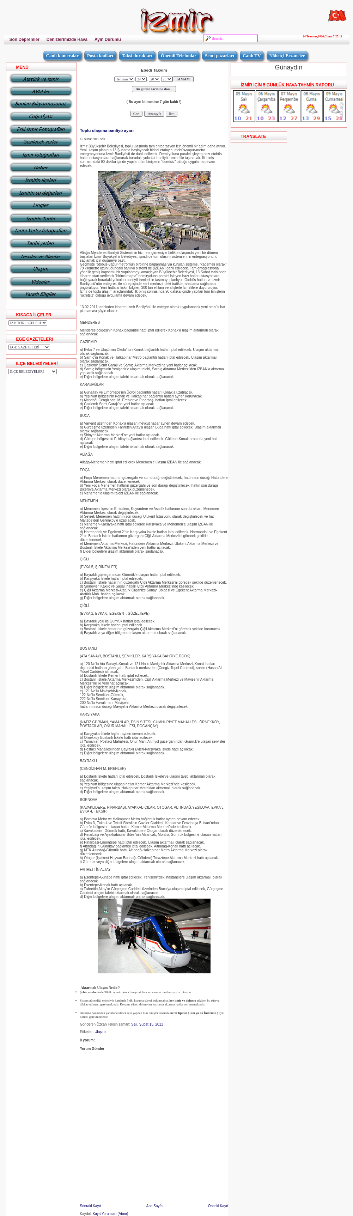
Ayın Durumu (108, 39)
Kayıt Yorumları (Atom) (110, 1214)
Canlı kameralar (62, 55)
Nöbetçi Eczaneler (287, 55)
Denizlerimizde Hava (67, 39)
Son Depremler (24, 39)
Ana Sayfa (154, 1206)
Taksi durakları (137, 55)
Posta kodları (100, 55)
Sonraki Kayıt (90, 1206)
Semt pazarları (219, 55)
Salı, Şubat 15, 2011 (147, 1024)
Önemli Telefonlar (178, 55)
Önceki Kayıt (218, 1206)
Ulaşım (100, 1032)
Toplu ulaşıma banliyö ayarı (107, 130)
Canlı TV (252, 55)
